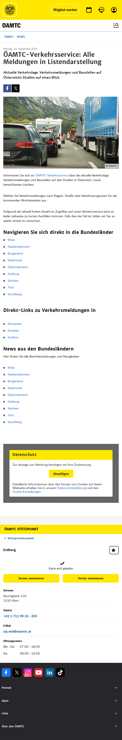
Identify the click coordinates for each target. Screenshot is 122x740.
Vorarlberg (15, 294)
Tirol (11, 287)
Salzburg (13, 274)
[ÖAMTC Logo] (10, 10)
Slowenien (15, 324)
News (21, 37)
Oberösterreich (18, 267)
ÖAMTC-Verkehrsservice (51, 175)
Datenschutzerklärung (71, 488)
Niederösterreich (19, 246)
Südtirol (13, 337)
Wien (11, 240)
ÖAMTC (9, 37)
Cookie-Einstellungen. (27, 491)
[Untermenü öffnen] (116, 688)
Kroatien (13, 330)
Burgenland (15, 253)
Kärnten (13, 280)
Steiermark (15, 260)
